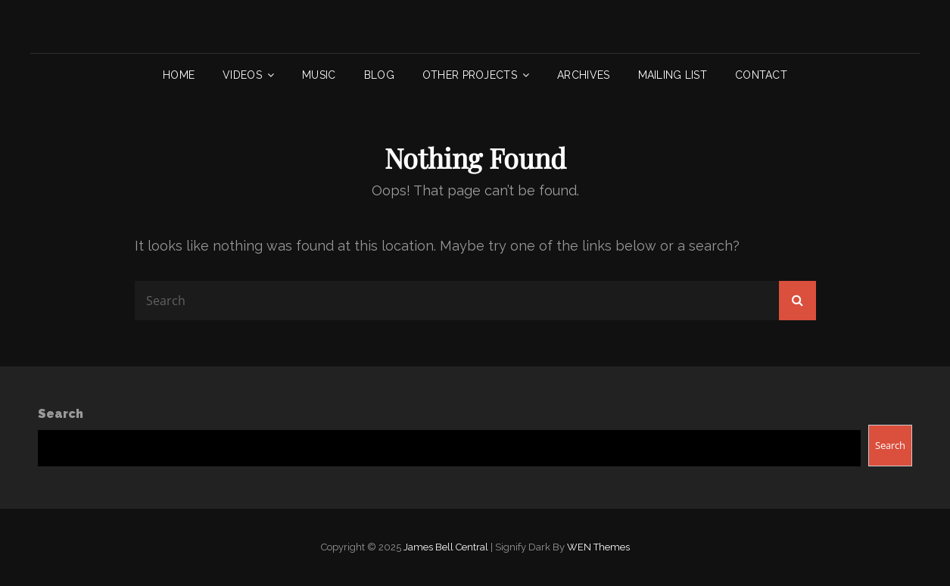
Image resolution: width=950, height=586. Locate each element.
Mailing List (672, 75)
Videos (242, 75)
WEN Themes (598, 547)
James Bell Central (445, 547)
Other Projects (469, 75)
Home (179, 75)
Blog (379, 75)
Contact (761, 75)
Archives (583, 75)
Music (318, 75)
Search (60, 414)
